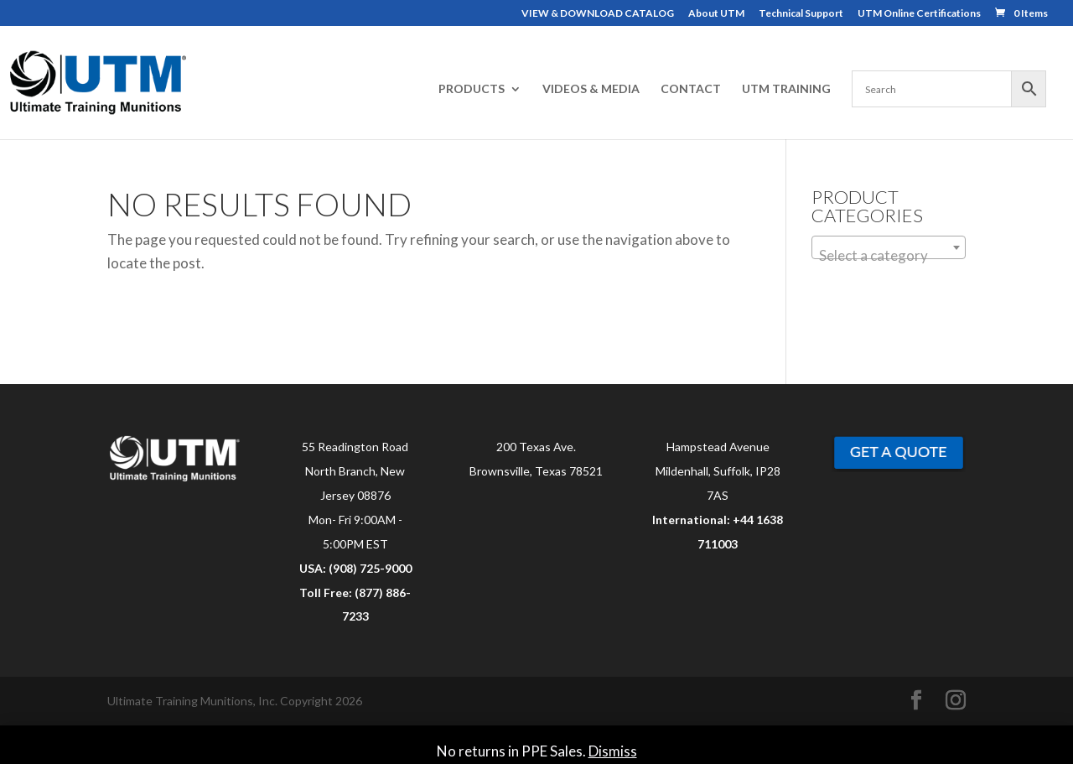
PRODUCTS (471, 89)
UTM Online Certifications (919, 13)
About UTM (716, 13)
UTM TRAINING (786, 89)
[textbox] (888, 255)
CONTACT (691, 89)
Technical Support (801, 13)
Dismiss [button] (612, 751)
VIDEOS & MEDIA (591, 89)
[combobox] (888, 247)
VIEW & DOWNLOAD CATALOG (597, 13)
